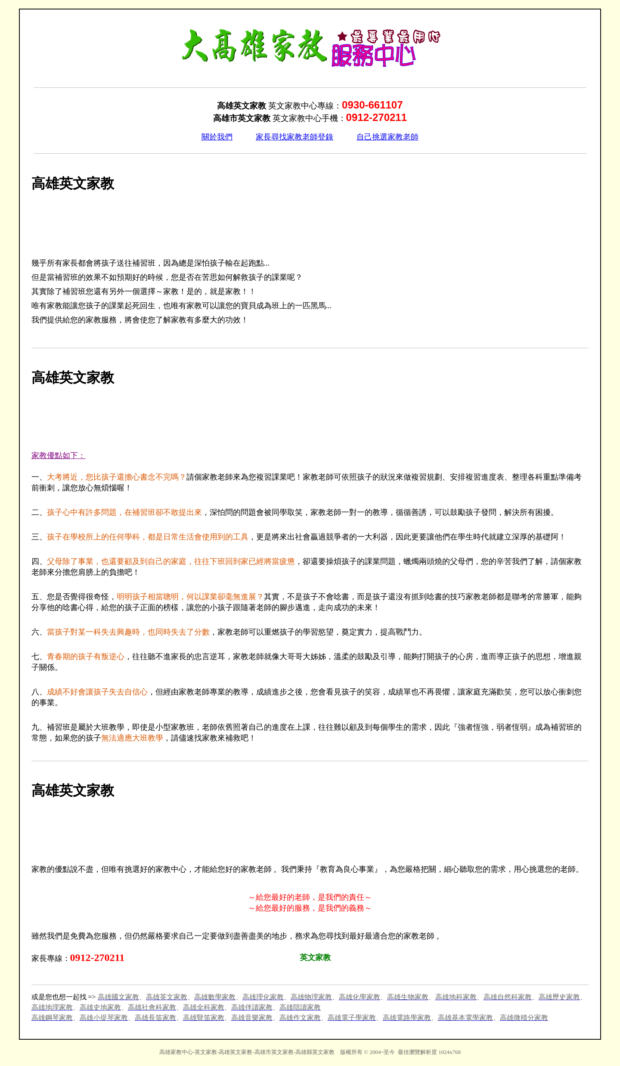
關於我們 (217, 137)
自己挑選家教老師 (387, 137)
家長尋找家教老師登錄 (294, 137)
